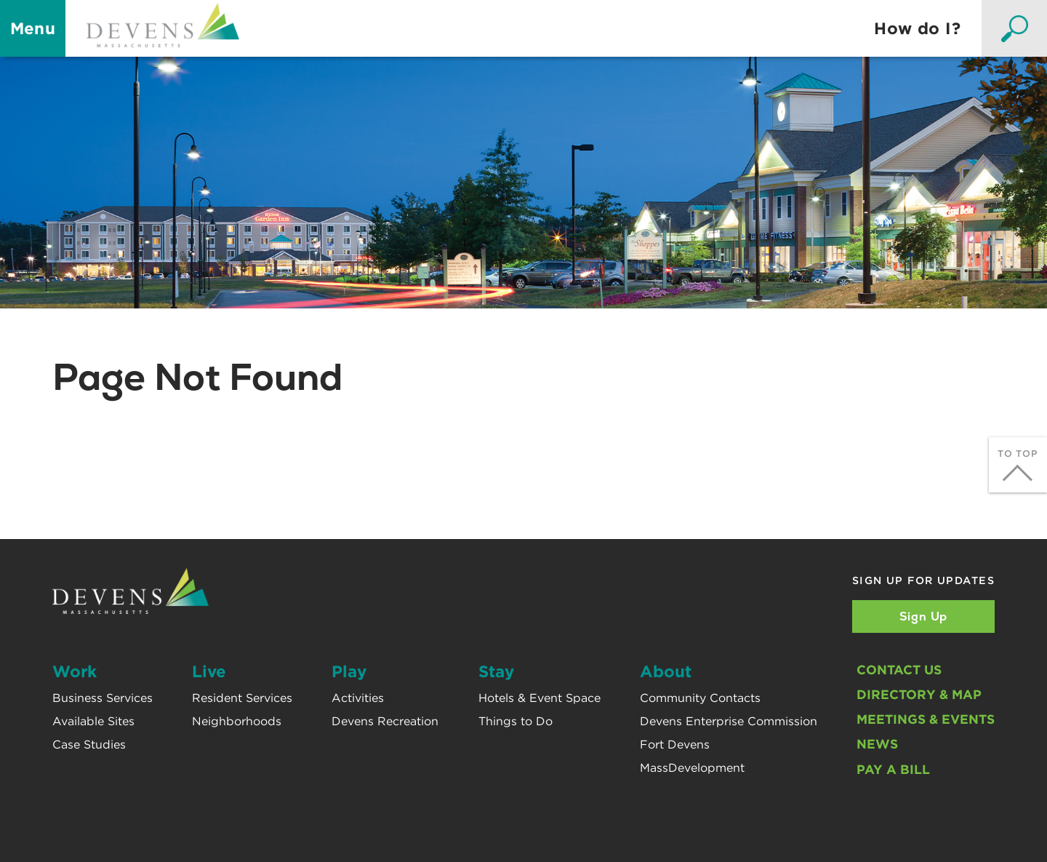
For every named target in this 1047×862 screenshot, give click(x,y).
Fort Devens (675, 744)
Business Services (102, 698)
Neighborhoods (236, 721)
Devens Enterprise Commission (728, 721)
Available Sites (93, 721)
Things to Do (515, 721)
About (665, 671)
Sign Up (923, 616)
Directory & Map (919, 694)
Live (209, 671)
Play (349, 671)
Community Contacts (700, 698)
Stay (496, 671)
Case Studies (89, 744)
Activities (358, 698)
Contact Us (899, 669)
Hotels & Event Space (539, 698)
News (877, 743)
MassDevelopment (692, 768)
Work (74, 671)
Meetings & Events (926, 719)
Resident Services (242, 698)
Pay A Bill (893, 769)
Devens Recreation (385, 721)
